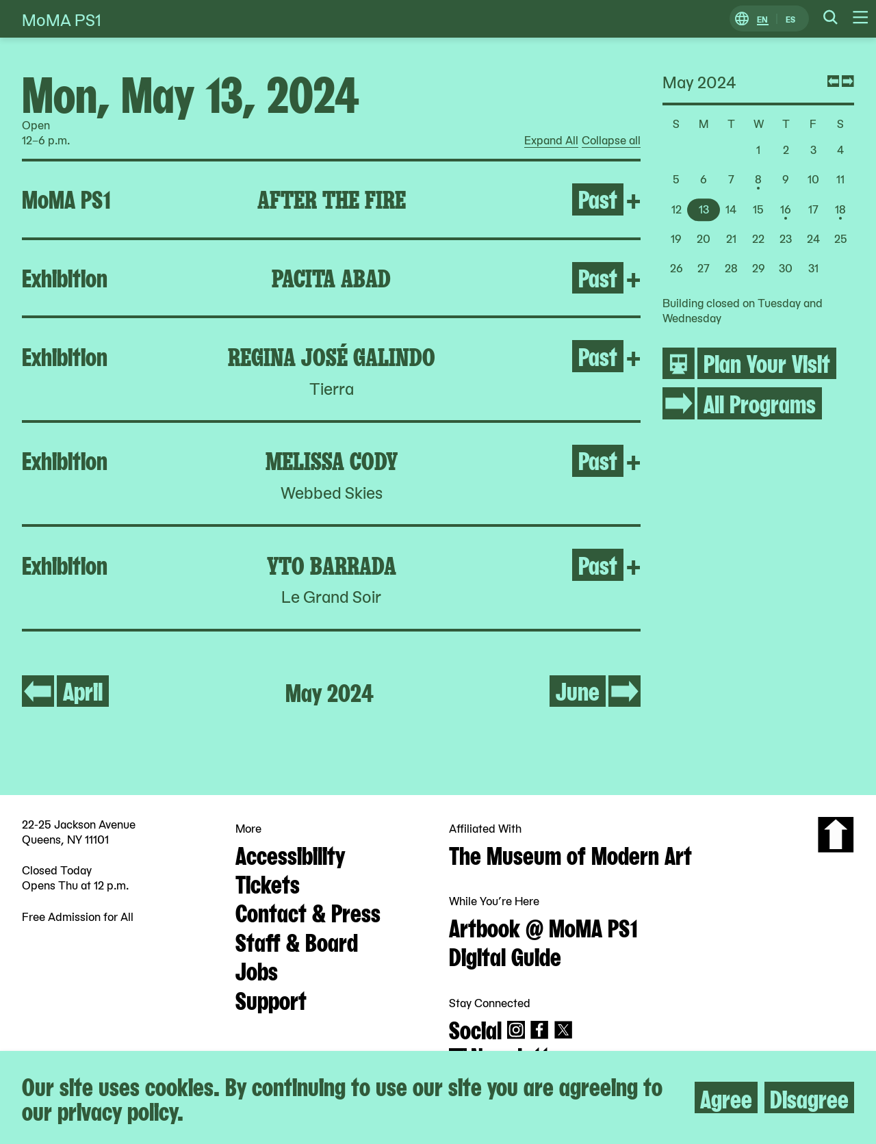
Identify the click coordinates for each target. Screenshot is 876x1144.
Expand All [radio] (551, 140)
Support (271, 999)
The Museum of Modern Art (570, 854)
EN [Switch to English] (762, 19)
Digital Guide (505, 955)
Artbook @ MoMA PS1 (543, 926)
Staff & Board (296, 941)
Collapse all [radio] (611, 140)
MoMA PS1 (61, 18)
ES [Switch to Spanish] (790, 19)
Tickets (267, 882)
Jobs (256, 969)
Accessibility (290, 854)
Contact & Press (308, 911)
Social (475, 1028)
